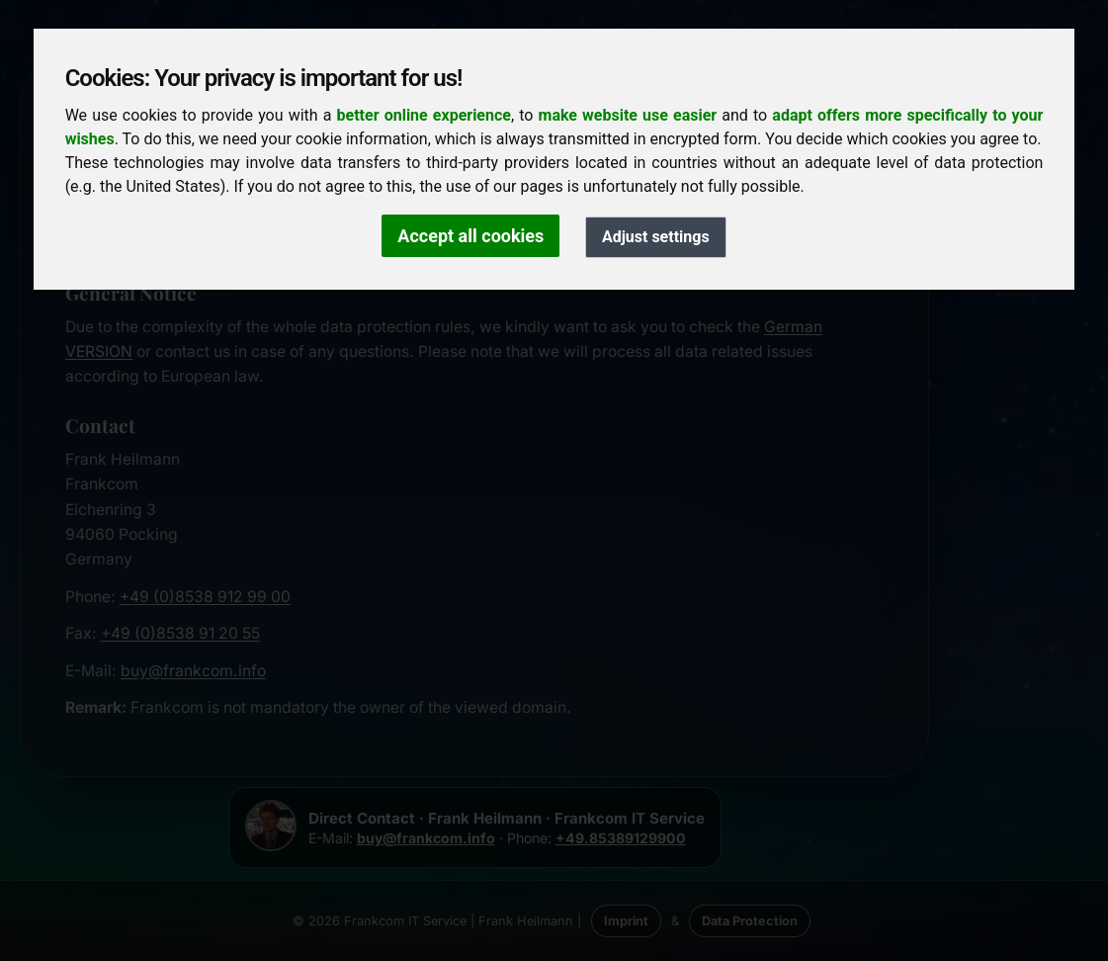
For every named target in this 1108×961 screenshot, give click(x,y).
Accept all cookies (470, 235)
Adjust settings (656, 236)
